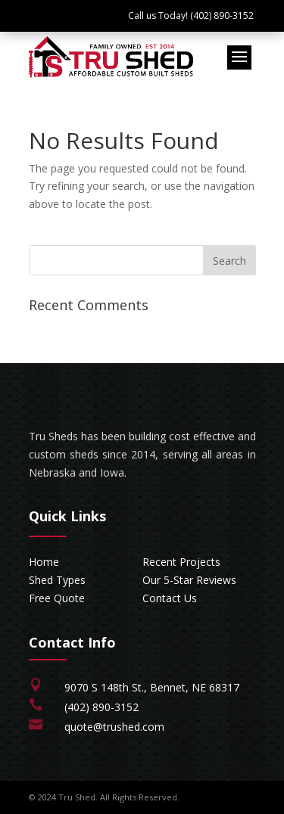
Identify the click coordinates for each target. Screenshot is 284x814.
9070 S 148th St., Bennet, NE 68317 (151, 687)
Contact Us (169, 598)
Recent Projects (181, 562)
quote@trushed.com (114, 726)
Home (44, 562)
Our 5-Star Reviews (189, 580)
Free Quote (57, 598)
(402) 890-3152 (101, 707)
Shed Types (57, 580)
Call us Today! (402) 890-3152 (191, 15)
